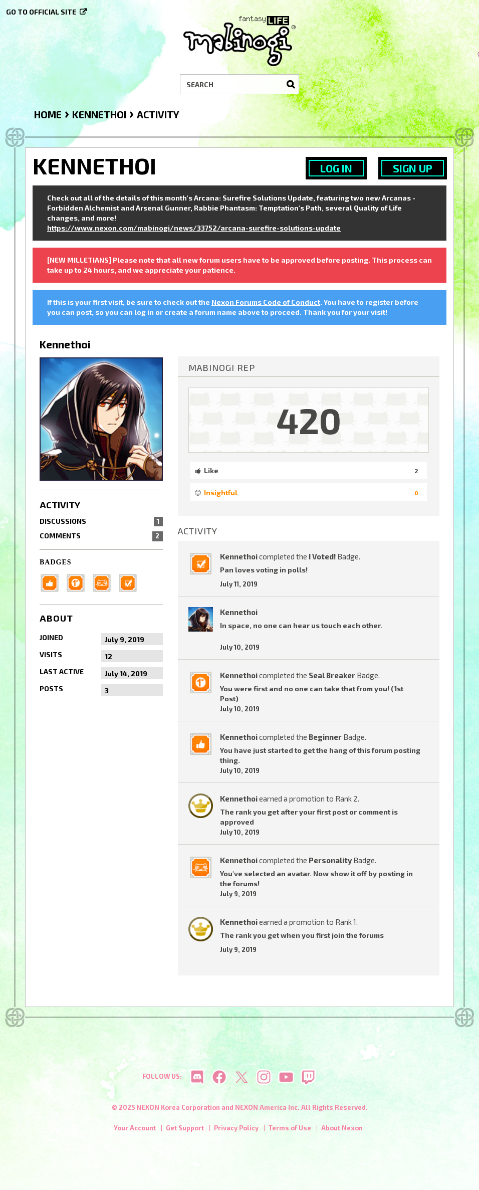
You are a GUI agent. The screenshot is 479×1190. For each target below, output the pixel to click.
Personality (330, 860)
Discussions (101, 521)
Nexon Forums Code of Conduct (265, 302)
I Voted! (322, 556)
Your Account (135, 1129)
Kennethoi (239, 556)
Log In (336, 168)
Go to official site (41, 12)
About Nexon (342, 1129)
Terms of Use (290, 1129)
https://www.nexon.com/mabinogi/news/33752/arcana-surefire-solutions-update (194, 228)
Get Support (185, 1129)
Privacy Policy (236, 1129)
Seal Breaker (332, 675)
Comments (101, 536)
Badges (56, 562)
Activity (60, 504)
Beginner (325, 736)
